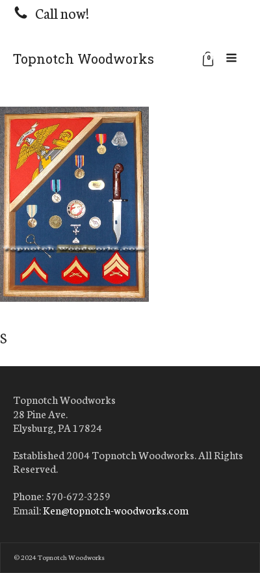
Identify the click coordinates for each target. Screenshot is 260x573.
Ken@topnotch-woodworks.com (115, 510)
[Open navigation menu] (231, 58)
